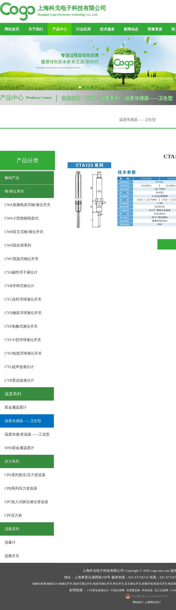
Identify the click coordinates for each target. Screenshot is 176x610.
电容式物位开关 (102, 583)
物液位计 (52, 583)
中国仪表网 (117, 590)
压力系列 (12, 461)
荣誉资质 (155, 29)
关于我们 (35, 29)
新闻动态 (131, 29)
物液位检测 (39, 583)
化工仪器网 (161, 590)
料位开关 (118, 583)
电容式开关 (160, 583)
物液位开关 (65, 583)
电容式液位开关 (82, 583)
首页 (90, 98)
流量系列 (12, 529)
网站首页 (12, 29)
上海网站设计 (152, 602)
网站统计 (138, 602)
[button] (80, 87)
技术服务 (107, 29)
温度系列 (13, 394)
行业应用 (83, 29)
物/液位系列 (14, 191)
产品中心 (59, 29)
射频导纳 (147, 583)
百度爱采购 (133, 590)
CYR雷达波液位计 (98, 590)
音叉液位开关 (133, 583)
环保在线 (147, 590)
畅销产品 (12, 178)
